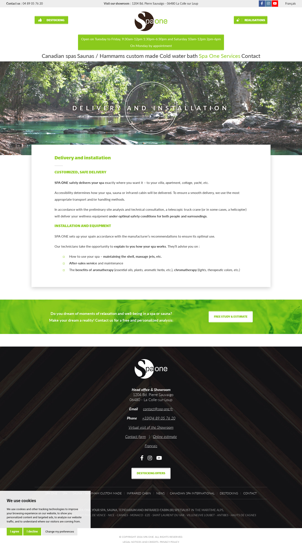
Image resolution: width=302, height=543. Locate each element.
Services (210, 55)
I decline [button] (32, 531)
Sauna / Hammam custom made (97, 493)
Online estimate (165, 436)
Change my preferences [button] (59, 531)
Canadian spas (76, 55)
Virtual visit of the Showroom (151, 427)
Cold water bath (164, 55)
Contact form (135, 436)
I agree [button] (14, 531)
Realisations (250, 20)
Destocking (51, 20)
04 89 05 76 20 (33, 3)
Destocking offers (151, 473)
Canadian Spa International (192, 493)
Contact (230, 55)
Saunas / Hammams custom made (119, 55)
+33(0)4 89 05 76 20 (158, 418)
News (160, 493)
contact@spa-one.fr (158, 409)
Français (290, 3)
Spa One (190, 55)
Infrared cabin (139, 493)
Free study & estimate (230, 317)
